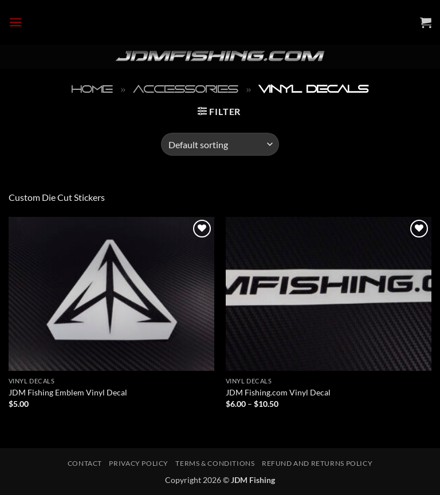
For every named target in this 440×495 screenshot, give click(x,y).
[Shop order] (219, 144)
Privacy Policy (138, 463)
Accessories (185, 89)
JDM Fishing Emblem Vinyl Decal (68, 392)
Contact (85, 463)
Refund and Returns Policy (317, 463)
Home (92, 89)
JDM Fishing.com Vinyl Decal (278, 392)
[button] (15, 22)
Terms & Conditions (214, 463)
